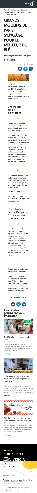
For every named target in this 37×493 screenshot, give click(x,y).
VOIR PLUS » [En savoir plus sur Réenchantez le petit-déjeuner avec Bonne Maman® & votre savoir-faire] (7, 435)
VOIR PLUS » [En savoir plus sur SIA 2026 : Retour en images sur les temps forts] (7, 354)
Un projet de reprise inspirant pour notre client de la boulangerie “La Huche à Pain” (16, 378)
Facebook (4, 454)
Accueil (6, 10)
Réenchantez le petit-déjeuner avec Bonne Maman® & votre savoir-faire (17, 419)
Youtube (17, 454)
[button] (20, 69)
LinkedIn (13, 454)
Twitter (21, 454)
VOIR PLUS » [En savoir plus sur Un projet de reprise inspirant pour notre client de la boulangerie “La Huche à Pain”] (7, 396)
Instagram (8, 454)
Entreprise (24, 10)
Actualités (15, 10)
